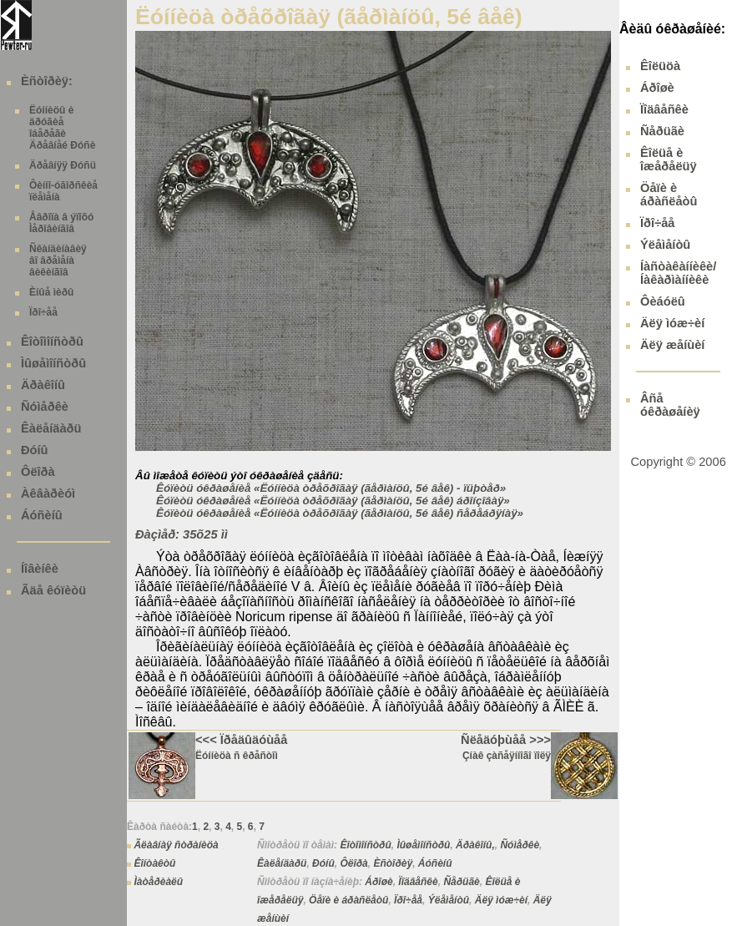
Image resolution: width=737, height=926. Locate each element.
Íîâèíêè (39, 568)
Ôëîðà (38, 471)
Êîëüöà (660, 66)
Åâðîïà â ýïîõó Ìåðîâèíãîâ (61, 223)
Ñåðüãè (461, 882)
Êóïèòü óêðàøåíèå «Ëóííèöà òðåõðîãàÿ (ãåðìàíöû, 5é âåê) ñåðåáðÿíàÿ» (339, 513)
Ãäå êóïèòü (53, 590)
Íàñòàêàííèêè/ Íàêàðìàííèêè (678, 273)
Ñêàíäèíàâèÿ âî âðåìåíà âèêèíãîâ (58, 260)
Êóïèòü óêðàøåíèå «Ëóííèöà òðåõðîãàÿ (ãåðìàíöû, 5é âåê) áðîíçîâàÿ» (333, 500)
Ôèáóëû (662, 301)
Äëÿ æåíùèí (672, 345)
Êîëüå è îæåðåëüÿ (668, 159)
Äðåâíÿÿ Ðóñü (62, 165)
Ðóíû (34, 450)
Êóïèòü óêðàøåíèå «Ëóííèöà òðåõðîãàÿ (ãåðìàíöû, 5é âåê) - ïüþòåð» (331, 488)
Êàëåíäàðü (51, 428)
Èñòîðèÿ (392, 863)
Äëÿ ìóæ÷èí (501, 900)
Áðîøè (378, 882)
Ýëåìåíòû (448, 900)
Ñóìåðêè (44, 406)
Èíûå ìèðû (51, 292)
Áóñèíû (42, 515)
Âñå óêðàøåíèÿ (670, 405)
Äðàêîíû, (475, 845)
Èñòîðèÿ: (47, 81)
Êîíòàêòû (154, 863)
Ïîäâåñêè (417, 882)
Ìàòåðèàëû (158, 882)
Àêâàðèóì (48, 493)
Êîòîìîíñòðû (52, 341)
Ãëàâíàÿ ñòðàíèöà (176, 845)
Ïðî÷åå (43, 312)
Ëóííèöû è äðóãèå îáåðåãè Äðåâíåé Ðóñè (62, 127)
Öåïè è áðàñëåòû (348, 900)
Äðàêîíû (43, 385)
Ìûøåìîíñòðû (53, 363)
